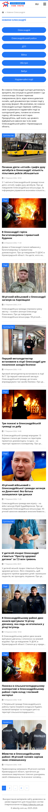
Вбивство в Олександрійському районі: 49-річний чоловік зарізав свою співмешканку (22, 756)
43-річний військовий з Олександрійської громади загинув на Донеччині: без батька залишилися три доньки (23, 490)
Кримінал (7, 722)
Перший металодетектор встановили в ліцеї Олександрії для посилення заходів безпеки (24, 361)
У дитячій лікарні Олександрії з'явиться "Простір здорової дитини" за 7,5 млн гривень (20, 556)
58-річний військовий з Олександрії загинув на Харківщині (24, 298)
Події (5, 200)
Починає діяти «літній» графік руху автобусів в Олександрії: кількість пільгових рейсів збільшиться (23, 170)
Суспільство (8, 135)
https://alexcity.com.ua (33, 804)
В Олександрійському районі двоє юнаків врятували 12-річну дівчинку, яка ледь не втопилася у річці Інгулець (23, 622)
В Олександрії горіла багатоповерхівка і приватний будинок (20, 235)
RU (37, 4)
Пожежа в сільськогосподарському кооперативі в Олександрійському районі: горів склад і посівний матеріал (23, 690)
